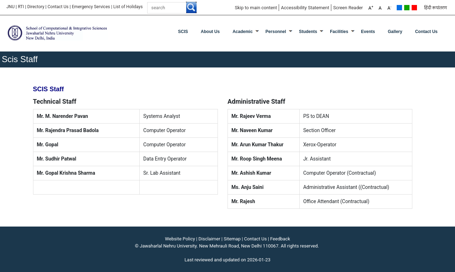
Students (308, 31)
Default (399, 7)
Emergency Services (91, 6)
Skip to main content (256, 7)
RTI (21, 6)
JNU (10, 6)
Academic (242, 31)
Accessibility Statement (305, 7)
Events (368, 31)
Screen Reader (348, 7)
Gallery (395, 31)
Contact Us (58, 6)
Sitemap (232, 238)
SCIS (183, 31)
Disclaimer (209, 238)
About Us (210, 31)
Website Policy (180, 238)
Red (414, 7)
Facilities (339, 31)
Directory (35, 6)
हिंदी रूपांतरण (435, 7)
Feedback (280, 238)
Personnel (276, 31)
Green (407, 7)
